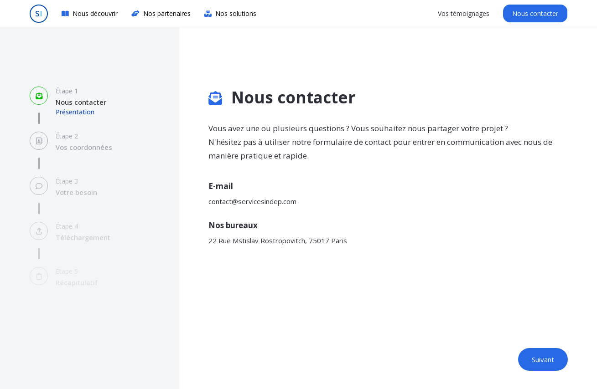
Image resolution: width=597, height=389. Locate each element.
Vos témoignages (463, 13)
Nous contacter (535, 13)
